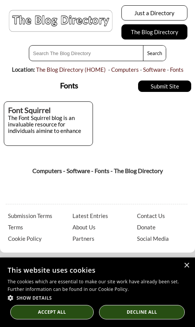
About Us (84, 227)
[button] (97, 297)
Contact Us (151, 215)
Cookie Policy (25, 238)
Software (154, 69)
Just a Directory (154, 12)
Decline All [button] (142, 312)
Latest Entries (90, 215)
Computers (125, 69)
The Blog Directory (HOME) (71, 69)
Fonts (177, 69)
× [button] (186, 266)
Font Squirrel (29, 110)
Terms (15, 227)
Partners (83, 238)
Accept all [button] (52, 312)
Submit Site (165, 86)
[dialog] (97, 292)
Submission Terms (30, 215)
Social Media (153, 238)
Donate (146, 227)
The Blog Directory (154, 31)
